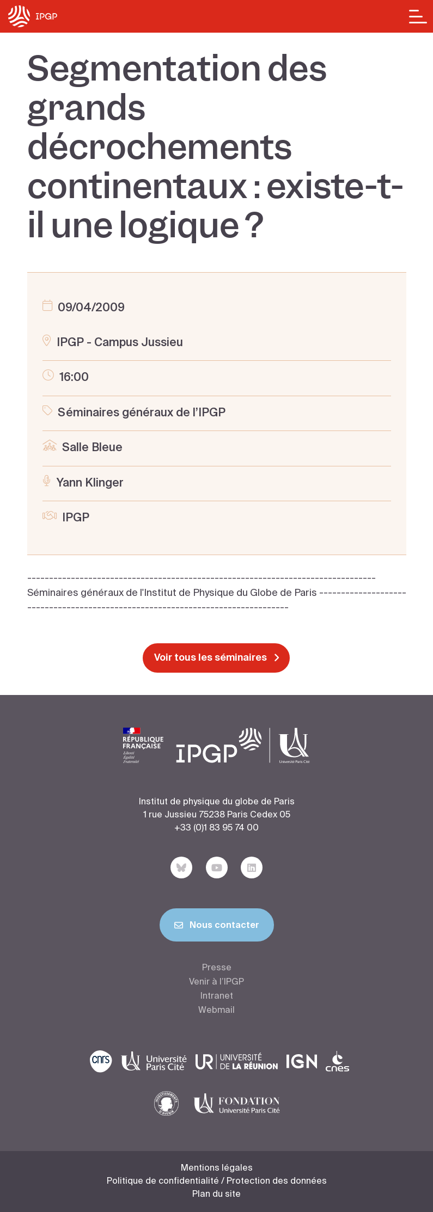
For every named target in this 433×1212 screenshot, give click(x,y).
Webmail (216, 1010)
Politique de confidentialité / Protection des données (217, 1181)
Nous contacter (216, 927)
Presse (216, 968)
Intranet (216, 996)
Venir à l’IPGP (216, 982)
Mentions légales (217, 1168)
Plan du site (216, 1194)
